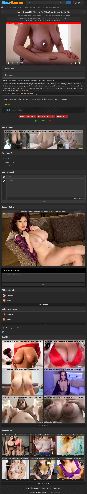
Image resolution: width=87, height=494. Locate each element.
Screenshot (57, 20)
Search (68, 3)
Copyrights (35, 488)
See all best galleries (43, 483)
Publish (43, 201)
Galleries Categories (9, 309)
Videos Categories (8, 290)
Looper (39, 20)
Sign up (81, 3)
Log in (75, 3)
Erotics (24, 18)
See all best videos (43, 425)
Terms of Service (46, 488)
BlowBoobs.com (41, 492)
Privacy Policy (57, 488)
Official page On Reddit (12, 328)
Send (43, 284)
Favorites (30, 20)
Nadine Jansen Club (14, 110)
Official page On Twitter (12, 332)
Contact (28, 488)
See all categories (43, 304)
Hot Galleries (7, 430)
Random (47, 20)
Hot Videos (6, 337)
